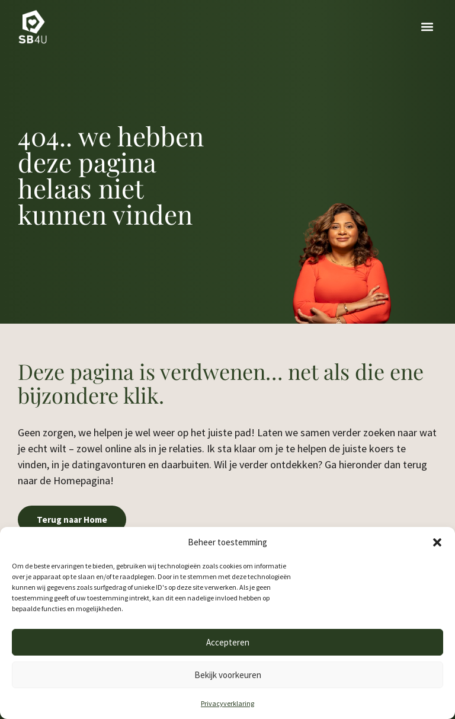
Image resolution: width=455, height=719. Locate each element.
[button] (437, 542)
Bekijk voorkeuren (227, 674)
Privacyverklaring (227, 703)
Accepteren (227, 642)
